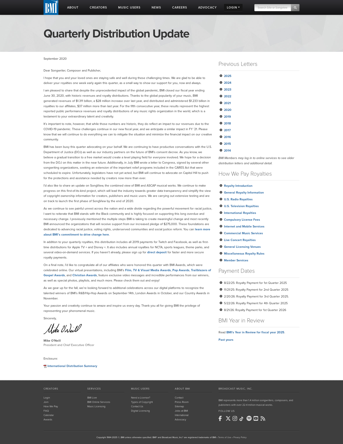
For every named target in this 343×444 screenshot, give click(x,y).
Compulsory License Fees (242, 220)
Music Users (140, 388)
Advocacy (180, 419)
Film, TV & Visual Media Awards (148, 270)
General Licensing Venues (242, 247)
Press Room (182, 402)
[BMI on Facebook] (222, 418)
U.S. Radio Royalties (238, 199)
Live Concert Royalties (240, 240)
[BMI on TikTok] (243, 419)
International (182, 415)
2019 (227, 117)
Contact (179, 397)
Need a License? (140, 397)
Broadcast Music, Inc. (236, 388)
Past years (226, 340)
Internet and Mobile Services (244, 226)
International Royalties (240, 213)
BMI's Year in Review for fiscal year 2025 (255, 332)
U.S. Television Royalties (241, 206)
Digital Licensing (140, 410)
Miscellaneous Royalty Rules (244, 253)
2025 (227, 76)
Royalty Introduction (238, 186)
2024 (227, 83)
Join (46, 402)
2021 (227, 103)
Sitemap (179, 406)
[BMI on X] (229, 418)
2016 (227, 137)
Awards (48, 419)
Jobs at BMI (181, 410)
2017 (227, 130)
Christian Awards (84, 275)
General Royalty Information (244, 192)
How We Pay (51, 406)
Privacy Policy (240, 437)
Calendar (49, 415)
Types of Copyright (142, 402)
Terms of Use (224, 437)
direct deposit (157, 252)
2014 (227, 150)
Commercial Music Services (243, 233)
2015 (227, 144)
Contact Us (137, 406)
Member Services (236, 260)
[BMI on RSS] (264, 418)
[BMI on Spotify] (250, 418)
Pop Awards (180, 270)
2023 (227, 89)
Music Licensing (96, 406)
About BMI (182, 388)
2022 (227, 96)
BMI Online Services (98, 402)
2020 (227, 110)
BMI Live (92, 397)
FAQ (46, 410)
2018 (227, 123)
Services (94, 388)
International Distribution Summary (72, 366)
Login (47, 397)
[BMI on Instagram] (236, 418)
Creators (51, 388)
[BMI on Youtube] (257, 418)
